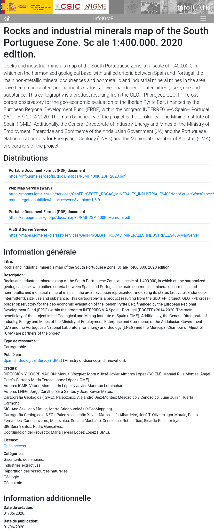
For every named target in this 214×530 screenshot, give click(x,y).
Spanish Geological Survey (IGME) (33, 360)
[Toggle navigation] (203, 18)
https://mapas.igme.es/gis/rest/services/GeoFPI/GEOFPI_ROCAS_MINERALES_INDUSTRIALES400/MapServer (104, 235)
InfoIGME (103, 18)
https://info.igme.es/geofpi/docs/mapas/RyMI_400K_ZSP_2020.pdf (67, 176)
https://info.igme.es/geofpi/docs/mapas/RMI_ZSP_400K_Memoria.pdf (69, 217)
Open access (15, 446)
